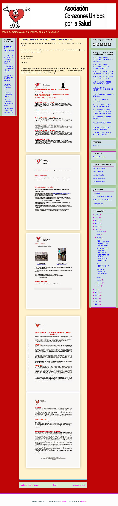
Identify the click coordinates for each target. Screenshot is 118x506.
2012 (97, 295)
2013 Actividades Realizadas (102, 196)
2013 (97, 292)
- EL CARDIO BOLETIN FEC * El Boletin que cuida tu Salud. (9, 59)
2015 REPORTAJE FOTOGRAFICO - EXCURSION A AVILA (103, 89)
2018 (97, 220)
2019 (97, 217)
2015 (97, 229)
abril (98, 277)
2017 (97, 223)
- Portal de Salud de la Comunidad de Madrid (9, 102)
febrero (99, 283)
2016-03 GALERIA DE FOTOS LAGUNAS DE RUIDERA (103, 78)
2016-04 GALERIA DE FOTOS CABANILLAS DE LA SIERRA (103, 72)
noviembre (100, 232)
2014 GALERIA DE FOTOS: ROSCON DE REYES (102, 133)
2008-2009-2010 (98, 203)
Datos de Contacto (99, 157)
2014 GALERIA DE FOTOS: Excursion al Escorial (102, 128)
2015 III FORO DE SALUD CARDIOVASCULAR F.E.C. (102, 257)
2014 (97, 289)
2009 (97, 304)
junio (99, 235)
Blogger (83, 501)
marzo (99, 280)
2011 (97, 298)
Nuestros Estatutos (99, 182)
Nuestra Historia (98, 175)
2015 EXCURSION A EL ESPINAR (102, 265)
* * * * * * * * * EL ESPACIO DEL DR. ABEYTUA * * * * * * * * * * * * (9, 48)
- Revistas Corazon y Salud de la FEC (7, 86)
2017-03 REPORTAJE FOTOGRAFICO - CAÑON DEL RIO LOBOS (103, 59)
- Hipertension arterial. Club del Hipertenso (8, 110)
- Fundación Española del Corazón (8, 94)
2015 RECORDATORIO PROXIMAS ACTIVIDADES (102, 242)
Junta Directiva (98, 171)
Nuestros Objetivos (99, 178)
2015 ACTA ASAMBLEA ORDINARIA (101, 271)
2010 (97, 301)
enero (99, 286)
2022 (97, 214)
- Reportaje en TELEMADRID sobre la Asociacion (8, 69)
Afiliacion (96, 145)
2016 (97, 226)
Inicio (55, 485)
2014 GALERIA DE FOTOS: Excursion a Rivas (102, 123)
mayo (99, 237)
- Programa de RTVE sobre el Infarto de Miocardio (8, 77)
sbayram (63, 501)
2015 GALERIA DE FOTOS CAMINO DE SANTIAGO (102, 83)
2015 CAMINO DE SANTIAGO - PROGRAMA (102, 250)
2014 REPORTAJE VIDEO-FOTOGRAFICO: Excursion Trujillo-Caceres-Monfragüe (102, 111)
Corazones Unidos (99, 168)
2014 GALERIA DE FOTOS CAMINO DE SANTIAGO (102, 105)
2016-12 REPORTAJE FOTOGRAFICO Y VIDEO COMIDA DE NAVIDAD (101, 66)
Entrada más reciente (29, 485)
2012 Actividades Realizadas (102, 200)
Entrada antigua (79, 485)
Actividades (96, 193)
